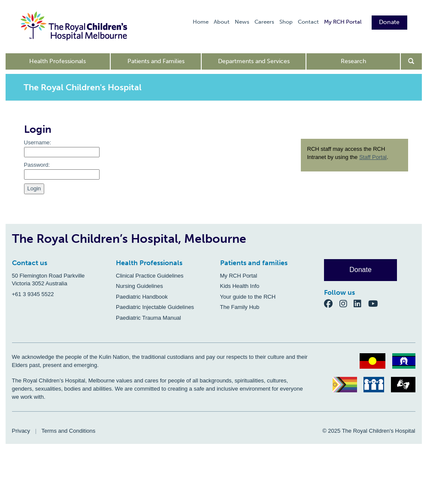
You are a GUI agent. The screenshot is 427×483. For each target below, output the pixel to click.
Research (353, 61)
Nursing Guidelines (139, 286)
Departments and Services (254, 61)
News (242, 21)
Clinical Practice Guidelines (150, 275)
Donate (389, 22)
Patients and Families (156, 61)
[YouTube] (375, 303)
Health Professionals (57, 61)
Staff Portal (373, 157)
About (222, 21)
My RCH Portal (342, 21)
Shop (286, 21)
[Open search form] (411, 61)
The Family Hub (240, 307)
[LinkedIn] (361, 303)
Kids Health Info (240, 286)
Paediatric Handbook (142, 296)
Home (201, 21)
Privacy (21, 431)
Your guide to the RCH (248, 296)
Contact (308, 21)
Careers (264, 21)
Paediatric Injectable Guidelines (155, 307)
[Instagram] (346, 303)
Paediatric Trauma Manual (148, 318)
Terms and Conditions (69, 431)
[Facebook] (331, 303)
